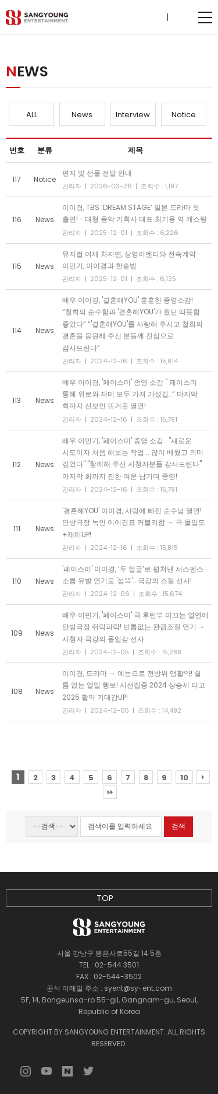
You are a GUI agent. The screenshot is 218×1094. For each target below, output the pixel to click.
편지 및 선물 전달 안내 (97, 173)
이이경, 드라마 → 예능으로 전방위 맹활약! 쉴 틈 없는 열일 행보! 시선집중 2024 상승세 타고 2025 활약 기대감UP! (133, 685)
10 (184, 777)
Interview (133, 114)
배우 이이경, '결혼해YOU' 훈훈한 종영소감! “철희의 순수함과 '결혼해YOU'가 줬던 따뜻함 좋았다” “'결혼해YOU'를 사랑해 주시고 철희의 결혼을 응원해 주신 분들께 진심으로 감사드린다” (132, 324)
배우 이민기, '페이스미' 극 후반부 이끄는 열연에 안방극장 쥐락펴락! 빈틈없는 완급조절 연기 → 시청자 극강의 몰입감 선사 (135, 627)
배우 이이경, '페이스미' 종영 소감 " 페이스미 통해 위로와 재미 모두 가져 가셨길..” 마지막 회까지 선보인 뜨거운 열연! (130, 394)
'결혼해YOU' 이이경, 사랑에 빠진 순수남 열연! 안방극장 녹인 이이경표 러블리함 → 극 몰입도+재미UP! (133, 522)
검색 (178, 826)
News (82, 114)
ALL (31, 114)
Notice (183, 114)
